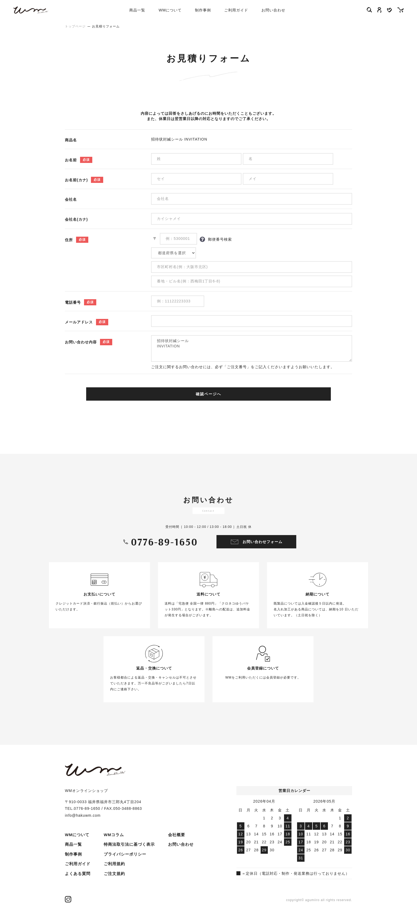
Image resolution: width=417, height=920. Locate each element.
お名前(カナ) (76, 180)
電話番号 (73, 302)
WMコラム (74, 882)
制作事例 (209, 10)
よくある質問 (77, 872)
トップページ (75, 26)
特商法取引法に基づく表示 (126, 835)
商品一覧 (73, 844)
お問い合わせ (279, 10)
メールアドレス (79, 322)
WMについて (176, 10)
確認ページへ (208, 394)
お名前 (71, 160)
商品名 (71, 140)
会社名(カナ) (76, 219)
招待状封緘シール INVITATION (251, 348)
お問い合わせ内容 (81, 342)
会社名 (71, 199)
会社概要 (110, 872)
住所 (69, 240)
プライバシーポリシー (122, 844)
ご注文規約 (112, 863)
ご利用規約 (112, 853)
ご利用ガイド (242, 10)
